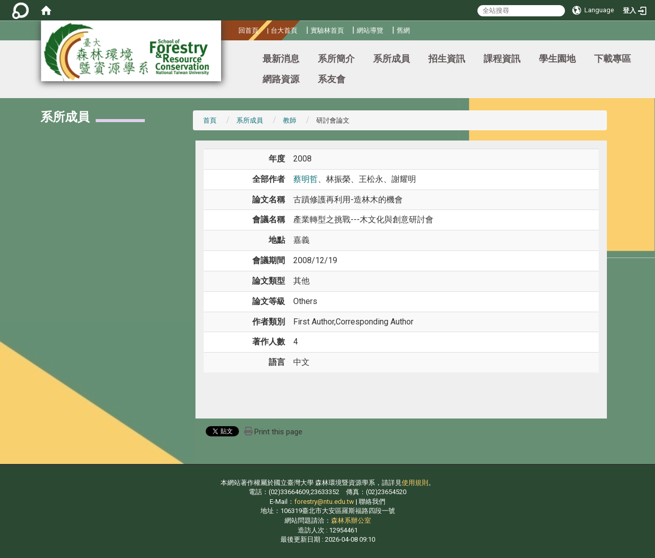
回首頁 (248, 30)
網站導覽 (370, 30)
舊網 (403, 30)
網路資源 (281, 79)
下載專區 (612, 58)
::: (234, 29)
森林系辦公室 (351, 520)
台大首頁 (284, 30)
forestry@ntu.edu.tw (324, 501)
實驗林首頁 (327, 30)
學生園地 (557, 58)
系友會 (331, 79)
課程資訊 (502, 58)
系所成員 (391, 58)
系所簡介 (336, 58)
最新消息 (281, 58)
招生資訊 (446, 58)
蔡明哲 (305, 179)
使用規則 (415, 482)
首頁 (209, 120)
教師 (289, 120)
